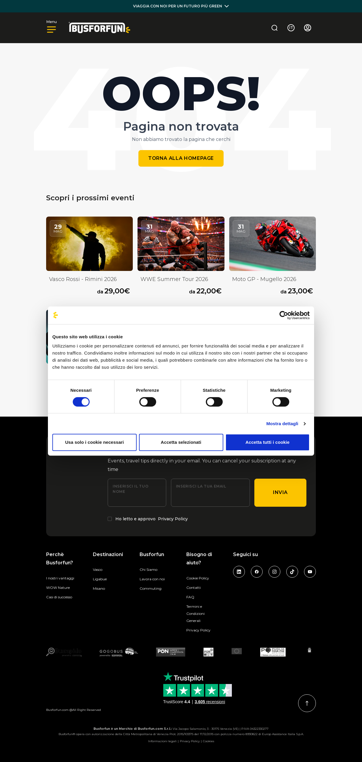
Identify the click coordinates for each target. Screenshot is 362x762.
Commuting (150, 588)
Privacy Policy (173, 518)
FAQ (190, 597)
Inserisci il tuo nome (130, 489)
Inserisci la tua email (201, 486)
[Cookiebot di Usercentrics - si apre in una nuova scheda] (284, 315)
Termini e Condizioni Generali (195, 613)
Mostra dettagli (282, 423)
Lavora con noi (152, 579)
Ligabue (100, 579)
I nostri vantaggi (60, 578)
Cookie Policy (197, 578)
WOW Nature (58, 587)
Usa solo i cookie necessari (94, 442)
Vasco (97, 569)
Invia (280, 492)
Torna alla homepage (181, 158)
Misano (99, 588)
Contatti (193, 587)
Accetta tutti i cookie (267, 442)
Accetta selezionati (181, 442)
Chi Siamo (148, 569)
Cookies (208, 741)
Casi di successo (59, 597)
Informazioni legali (162, 741)
